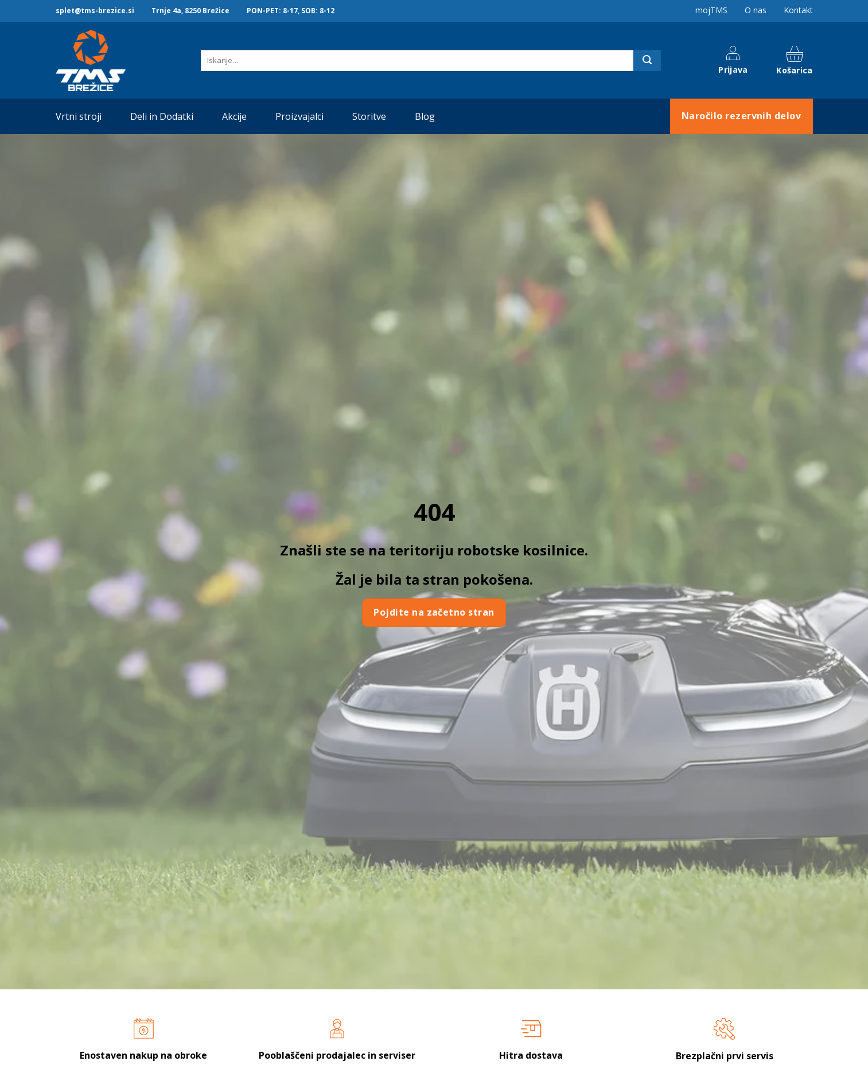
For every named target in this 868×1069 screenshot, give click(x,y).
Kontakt (798, 10)
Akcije (234, 116)
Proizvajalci (299, 116)
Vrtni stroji (79, 116)
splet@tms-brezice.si (95, 10)
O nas (755, 10)
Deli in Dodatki (161, 116)
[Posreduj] (647, 60)
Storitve (369, 116)
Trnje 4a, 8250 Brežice (190, 10)
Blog (425, 116)
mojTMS (711, 10)
